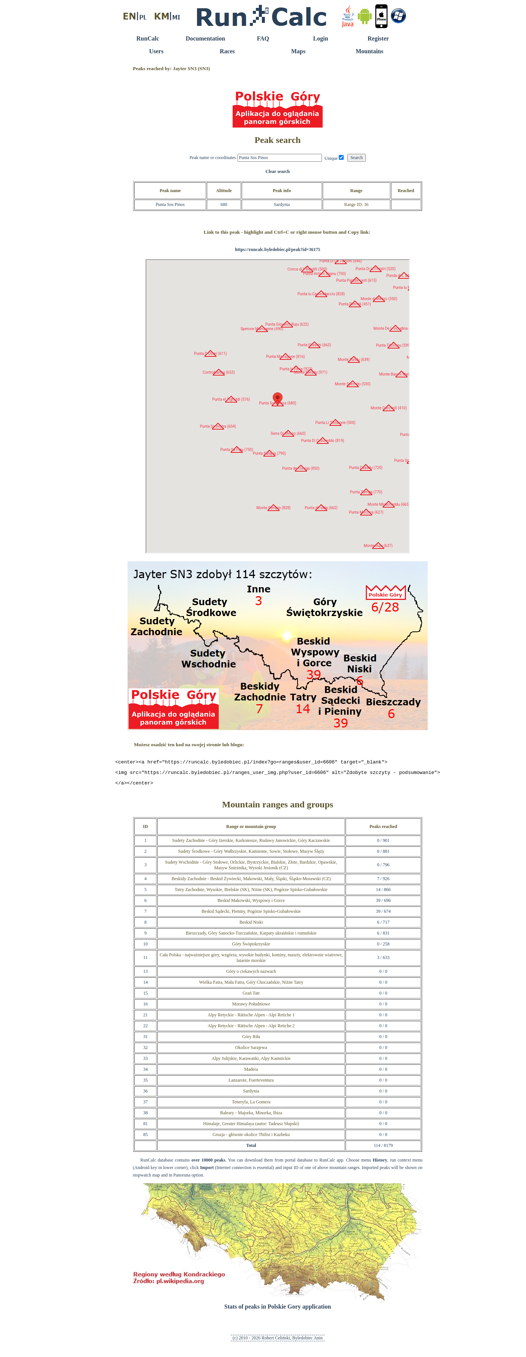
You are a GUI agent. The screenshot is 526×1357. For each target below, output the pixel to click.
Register (378, 38)
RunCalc (148, 38)
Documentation (205, 38)
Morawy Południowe (251, 1007)
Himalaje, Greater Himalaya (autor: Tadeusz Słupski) (251, 1127)
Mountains (369, 51)
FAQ (263, 38)
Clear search (278, 171)
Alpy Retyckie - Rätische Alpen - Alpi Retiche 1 (251, 1018)
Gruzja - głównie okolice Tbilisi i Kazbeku (251, 1138)
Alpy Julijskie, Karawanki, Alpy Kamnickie (251, 1061)
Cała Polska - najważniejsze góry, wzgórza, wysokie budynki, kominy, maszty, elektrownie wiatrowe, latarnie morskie (251, 961)
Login (320, 38)
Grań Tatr (251, 996)
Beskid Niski (251, 925)
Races (227, 51)
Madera (251, 1072)
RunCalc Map (278, 406)
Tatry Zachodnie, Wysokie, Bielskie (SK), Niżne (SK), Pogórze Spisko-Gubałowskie (251, 893)
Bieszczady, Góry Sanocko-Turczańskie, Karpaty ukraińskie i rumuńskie (251, 936)
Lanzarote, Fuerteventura (251, 1083)
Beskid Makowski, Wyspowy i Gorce (251, 903)
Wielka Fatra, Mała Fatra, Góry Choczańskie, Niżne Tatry (251, 985)
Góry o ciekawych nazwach (251, 974)
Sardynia (251, 1094)
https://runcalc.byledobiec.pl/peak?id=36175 (277, 249)
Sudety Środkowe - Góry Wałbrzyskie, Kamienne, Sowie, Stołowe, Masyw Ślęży (251, 854)
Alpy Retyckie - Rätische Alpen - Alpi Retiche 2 (251, 1029)
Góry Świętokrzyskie (251, 947)
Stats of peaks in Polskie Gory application (277, 1310)
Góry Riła (251, 1040)
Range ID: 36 (356, 204)
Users (156, 51)
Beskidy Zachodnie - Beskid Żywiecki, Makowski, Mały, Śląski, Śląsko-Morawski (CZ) (251, 882)
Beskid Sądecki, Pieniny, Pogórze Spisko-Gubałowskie (251, 914)
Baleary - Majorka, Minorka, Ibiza (251, 1116)
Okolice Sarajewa (251, 1050)
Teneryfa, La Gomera (251, 1105)
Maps (298, 51)
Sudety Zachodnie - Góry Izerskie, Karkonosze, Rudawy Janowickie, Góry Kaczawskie (251, 843)
